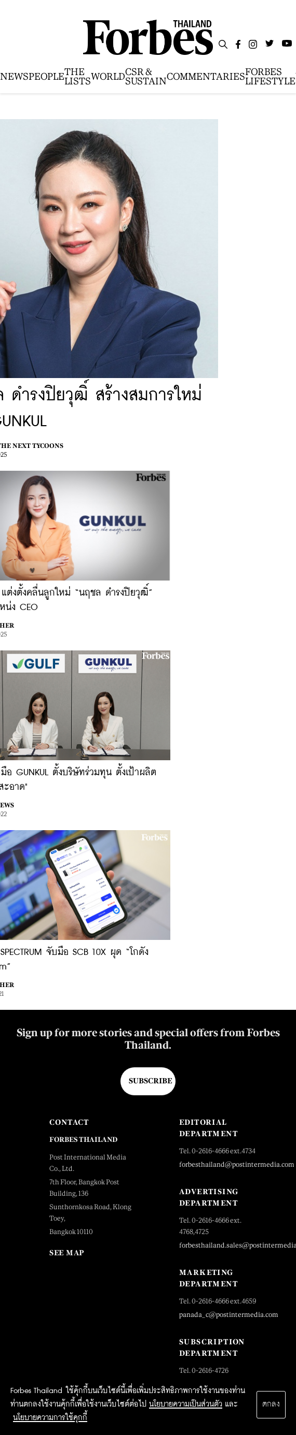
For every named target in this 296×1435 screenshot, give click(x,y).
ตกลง (271, 1404)
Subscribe (150, 1081)
